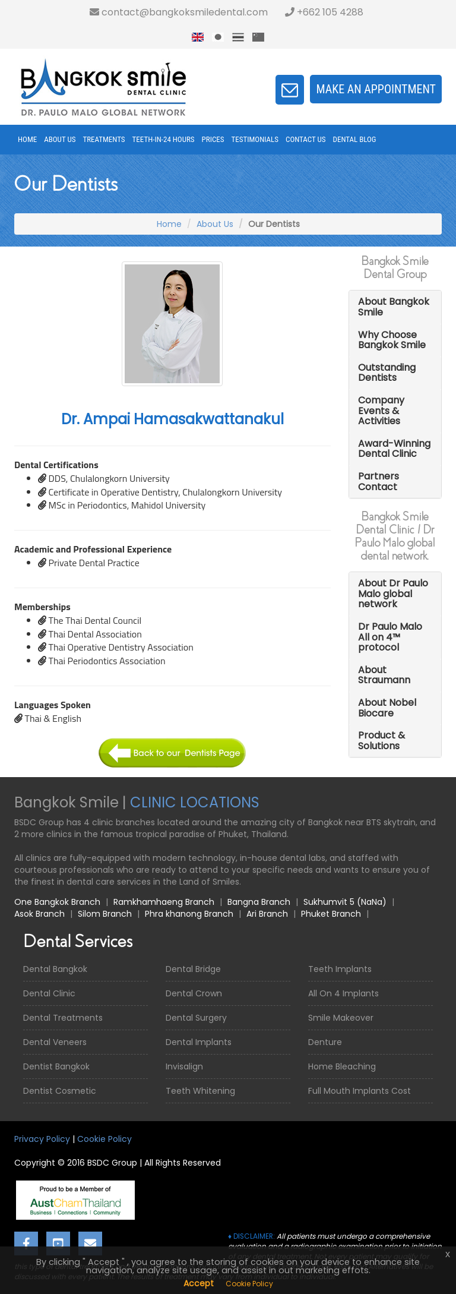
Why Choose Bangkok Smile (392, 340)
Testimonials (255, 139)
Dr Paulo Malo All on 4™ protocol (390, 637)
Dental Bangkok (55, 969)
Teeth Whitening (200, 1091)
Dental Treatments (63, 1018)
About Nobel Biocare (387, 708)
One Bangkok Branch (57, 902)
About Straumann (384, 675)
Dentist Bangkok (56, 1066)
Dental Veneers (55, 1042)
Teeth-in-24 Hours (163, 139)
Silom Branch (105, 914)
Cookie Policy (104, 1139)
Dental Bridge (193, 969)
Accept (198, 1283)
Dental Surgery (196, 1018)
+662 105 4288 (324, 12)
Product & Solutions (381, 740)
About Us (59, 139)
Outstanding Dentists (387, 373)
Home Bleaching (342, 1066)
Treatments (104, 139)
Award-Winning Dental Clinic (394, 449)
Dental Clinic (49, 993)
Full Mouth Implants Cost (359, 1091)
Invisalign (184, 1066)
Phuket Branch (331, 914)
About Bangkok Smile (393, 307)
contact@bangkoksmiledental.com (179, 12)
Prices (213, 139)
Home (27, 139)
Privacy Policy (42, 1139)
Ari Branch (267, 914)
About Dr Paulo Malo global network (393, 593)
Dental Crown (194, 993)
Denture (325, 1042)
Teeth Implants (340, 969)
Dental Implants (199, 1042)
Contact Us (305, 139)
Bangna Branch (258, 902)
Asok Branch (39, 914)
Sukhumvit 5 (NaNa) (345, 902)
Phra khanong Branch (189, 914)
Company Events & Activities (381, 410)
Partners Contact (378, 481)
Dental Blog (354, 139)
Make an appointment (376, 89)
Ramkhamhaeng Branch (163, 902)
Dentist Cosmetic (59, 1091)
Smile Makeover (340, 1018)
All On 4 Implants (343, 993)
